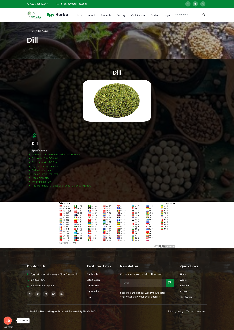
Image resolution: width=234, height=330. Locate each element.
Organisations (93, 291)
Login (167, 15)
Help (89, 297)
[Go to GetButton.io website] (8, 327)
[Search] (190, 15)
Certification (138, 15)
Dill (35, 143)
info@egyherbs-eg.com (74, 4)
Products (106, 15)
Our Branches (93, 286)
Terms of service (195, 312)
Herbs (57, 15)
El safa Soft (89, 312)
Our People (92, 274)
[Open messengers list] (8, 321)
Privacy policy (175, 312)
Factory (121, 15)
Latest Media (93, 280)
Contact (155, 15)
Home (79, 15)
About (91, 15)
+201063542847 (39, 4)
